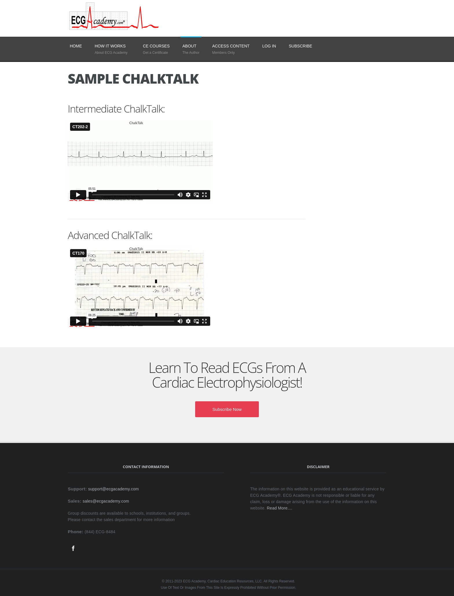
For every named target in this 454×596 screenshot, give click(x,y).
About (189, 46)
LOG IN (269, 46)
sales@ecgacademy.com (106, 501)
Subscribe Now (227, 409)
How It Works (110, 46)
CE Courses (156, 46)
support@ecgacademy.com (113, 489)
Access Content (231, 46)
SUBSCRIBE (300, 46)
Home (76, 46)
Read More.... (279, 508)
